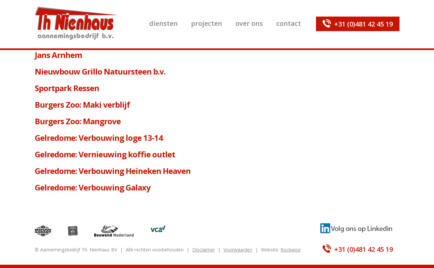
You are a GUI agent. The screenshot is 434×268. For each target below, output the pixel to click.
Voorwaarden (237, 249)
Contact (288, 23)
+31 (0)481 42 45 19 (363, 24)
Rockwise (290, 249)
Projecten (206, 23)
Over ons (249, 23)
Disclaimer (203, 249)
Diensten (163, 23)
